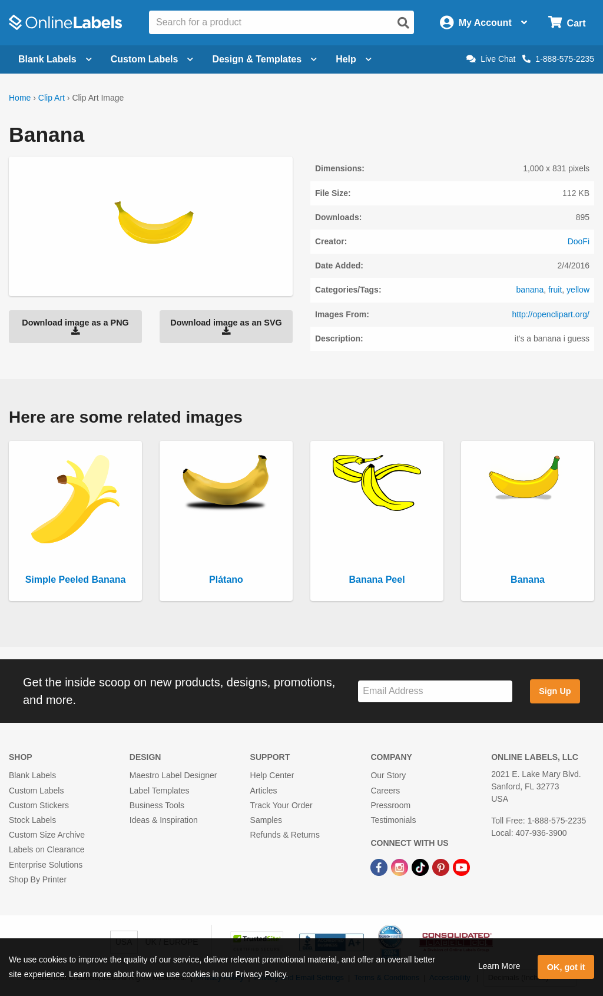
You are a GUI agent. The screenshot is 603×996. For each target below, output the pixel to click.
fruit (555, 289)
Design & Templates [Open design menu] (264, 59)
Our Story (388, 775)
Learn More (499, 966)
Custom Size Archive (47, 834)
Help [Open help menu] (354, 59)
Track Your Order (281, 805)
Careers (385, 790)
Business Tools (157, 805)
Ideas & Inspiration (164, 820)
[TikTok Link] (421, 866)
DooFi (578, 241)
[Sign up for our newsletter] (435, 691)
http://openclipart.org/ (550, 314)
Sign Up (555, 691)
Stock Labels (32, 820)
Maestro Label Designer (173, 775)
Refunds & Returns (285, 834)
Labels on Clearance (46, 849)
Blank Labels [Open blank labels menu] (55, 59)
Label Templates (160, 790)
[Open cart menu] (566, 22)
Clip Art (51, 97)
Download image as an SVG (226, 327)
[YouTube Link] (461, 866)
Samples (266, 820)
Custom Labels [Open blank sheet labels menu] (152, 59)
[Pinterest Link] (442, 866)
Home (20, 97)
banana (530, 289)
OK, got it (566, 967)
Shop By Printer (38, 879)
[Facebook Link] (380, 866)
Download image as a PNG (75, 327)
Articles (263, 790)
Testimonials (393, 820)
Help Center (272, 775)
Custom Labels (36, 790)
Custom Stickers (39, 805)
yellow (577, 289)
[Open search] (403, 23)
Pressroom (390, 805)
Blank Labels (32, 775)
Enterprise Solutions (45, 864)
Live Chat (490, 59)
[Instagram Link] (400, 866)
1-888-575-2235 (558, 59)
